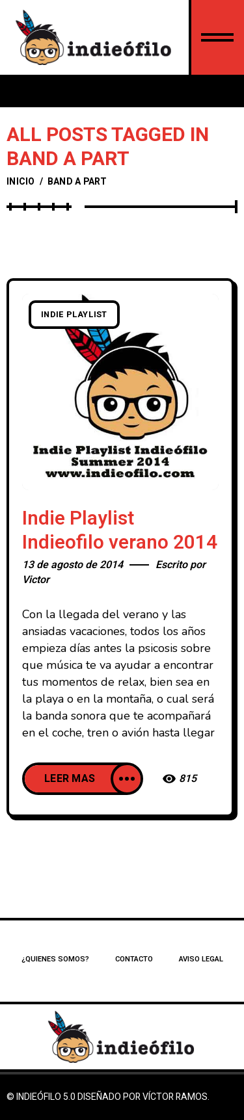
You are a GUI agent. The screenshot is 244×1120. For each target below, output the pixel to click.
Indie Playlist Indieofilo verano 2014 (119, 530)
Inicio (21, 182)
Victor (35, 580)
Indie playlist (74, 314)
